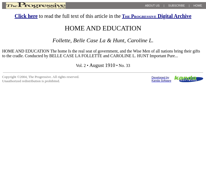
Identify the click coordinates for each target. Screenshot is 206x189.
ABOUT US (152, 5)
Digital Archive (157, 16)
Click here (26, 16)
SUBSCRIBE (176, 5)
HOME (197, 5)
